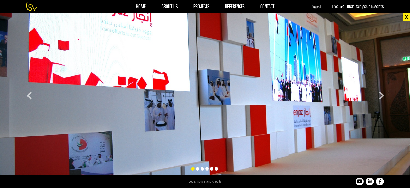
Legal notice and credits (205, 181)
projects (201, 7)
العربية (316, 6)
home (141, 7)
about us (169, 7)
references (235, 7)
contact (267, 7)
